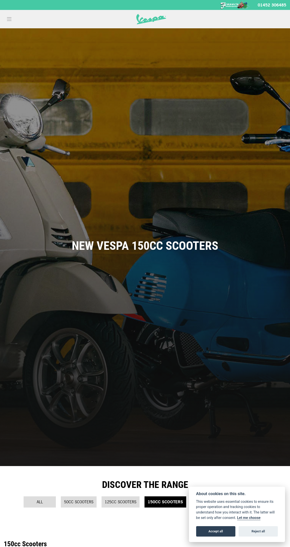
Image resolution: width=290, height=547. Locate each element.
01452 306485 (272, 5)
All (40, 502)
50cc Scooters (78, 502)
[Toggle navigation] (9, 19)
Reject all (258, 531)
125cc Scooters (120, 502)
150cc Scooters (165, 502)
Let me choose (249, 518)
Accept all (216, 531)
